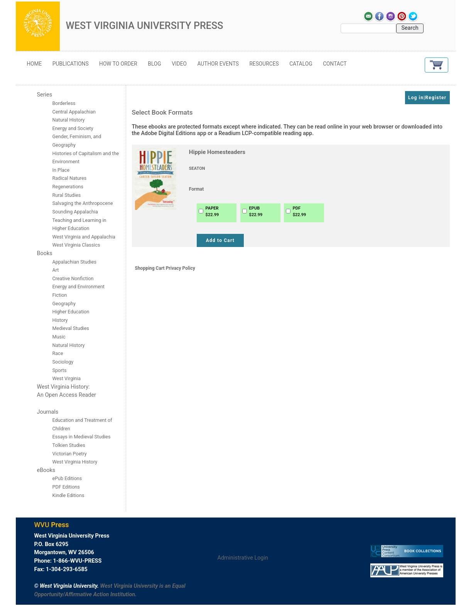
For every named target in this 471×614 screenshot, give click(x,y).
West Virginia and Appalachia (83, 237)
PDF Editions (66, 487)
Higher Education (70, 312)
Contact (335, 64)
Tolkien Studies (68, 445)
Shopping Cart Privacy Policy (165, 268)
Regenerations (68, 186)
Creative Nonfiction (73, 278)
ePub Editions (67, 478)
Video (179, 64)
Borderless (64, 103)
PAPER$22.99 (212, 211)
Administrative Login (243, 558)
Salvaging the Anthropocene (82, 203)
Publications (70, 64)
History (60, 320)
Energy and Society (72, 128)
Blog (154, 64)
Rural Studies (66, 195)
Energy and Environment (78, 286)
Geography (64, 303)
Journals (48, 412)
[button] (436, 65)
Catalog (300, 64)
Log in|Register (427, 97)
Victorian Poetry (69, 454)
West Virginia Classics (76, 245)
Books (44, 253)
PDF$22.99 (299, 211)
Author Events (218, 64)
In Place (61, 170)
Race (57, 353)
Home (34, 64)
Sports (59, 370)
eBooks (46, 470)
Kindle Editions (68, 495)
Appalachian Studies (75, 262)
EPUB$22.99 (256, 211)
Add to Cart (220, 240)
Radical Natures (69, 178)
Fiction (59, 295)
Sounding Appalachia (75, 212)
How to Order (118, 64)
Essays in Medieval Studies (81, 437)
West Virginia (66, 378)
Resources (264, 64)
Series (44, 94)
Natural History (68, 345)
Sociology (63, 362)
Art (55, 270)
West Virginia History (75, 462)
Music (59, 337)
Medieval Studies (70, 328)
